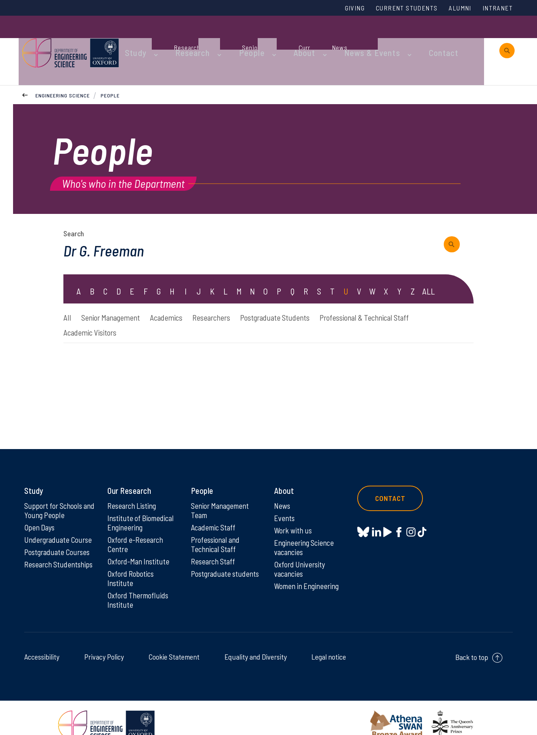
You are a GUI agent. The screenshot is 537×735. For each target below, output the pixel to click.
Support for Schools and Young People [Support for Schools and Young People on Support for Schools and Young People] (55, 492)
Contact (430, 38)
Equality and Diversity (255, 642)
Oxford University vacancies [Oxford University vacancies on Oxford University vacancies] (301, 553)
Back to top (471, 642)
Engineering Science (62, 70)
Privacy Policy (104, 642)
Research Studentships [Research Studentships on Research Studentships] (45, 553)
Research (209, 38)
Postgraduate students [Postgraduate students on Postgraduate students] (212, 563)
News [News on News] (283, 488)
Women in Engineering (309, 571)
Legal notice (328, 642)
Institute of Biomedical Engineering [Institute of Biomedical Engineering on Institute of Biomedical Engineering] (142, 505)
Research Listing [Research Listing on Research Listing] (133, 488)
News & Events (367, 38)
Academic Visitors (213, 313)
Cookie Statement (174, 642)
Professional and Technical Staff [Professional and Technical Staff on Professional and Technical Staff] (217, 528)
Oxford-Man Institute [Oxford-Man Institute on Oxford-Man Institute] (139, 545)
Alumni (454, 8)
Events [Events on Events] (285, 500)
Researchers (242, 296)
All (67, 296)
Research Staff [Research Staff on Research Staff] (214, 545)
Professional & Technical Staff (115, 313)
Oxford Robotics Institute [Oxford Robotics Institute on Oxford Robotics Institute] (132, 563)
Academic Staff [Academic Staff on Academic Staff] (215, 510)
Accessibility (41, 642)
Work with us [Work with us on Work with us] (294, 513)
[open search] (507, 38)
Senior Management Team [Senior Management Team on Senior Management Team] (222, 492)
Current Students (394, 8)
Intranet (495, 8)
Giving (336, 8)
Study (159, 38)
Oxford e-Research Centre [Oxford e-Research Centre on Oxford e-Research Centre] (136, 528)
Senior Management (120, 296)
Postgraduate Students (319, 296)
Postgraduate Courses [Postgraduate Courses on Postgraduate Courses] (59, 536)
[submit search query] (455, 222)
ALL (428, 270)
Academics (187, 296)
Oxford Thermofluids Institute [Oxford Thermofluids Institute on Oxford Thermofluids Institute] (139, 585)
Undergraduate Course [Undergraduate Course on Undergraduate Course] (60, 523)
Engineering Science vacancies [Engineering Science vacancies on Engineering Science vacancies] (306, 531)
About (308, 38)
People (261, 38)
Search (73, 210)
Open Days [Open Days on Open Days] (40, 510)
